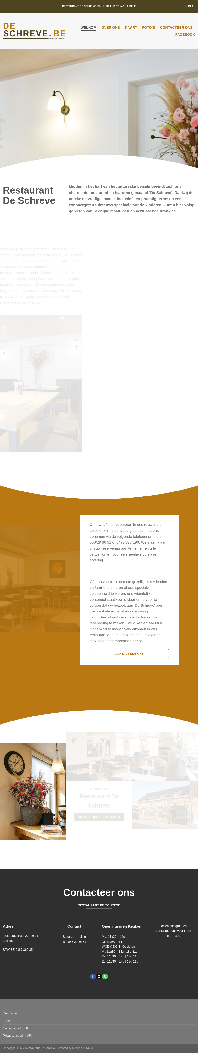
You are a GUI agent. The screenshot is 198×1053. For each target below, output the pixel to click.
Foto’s (148, 28)
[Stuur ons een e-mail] (189, 6)
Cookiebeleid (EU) (15, 1028)
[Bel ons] (193, 6)
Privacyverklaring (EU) (18, 1035)
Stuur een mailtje (74, 936)
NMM (89, 1048)
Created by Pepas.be (71, 1048)
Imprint (7, 1021)
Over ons (111, 28)
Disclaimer (10, 1013)
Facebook (185, 34)
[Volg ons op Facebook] (186, 6)
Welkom (88, 28)
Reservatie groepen (173, 926)
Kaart (131, 28)
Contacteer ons (176, 28)
